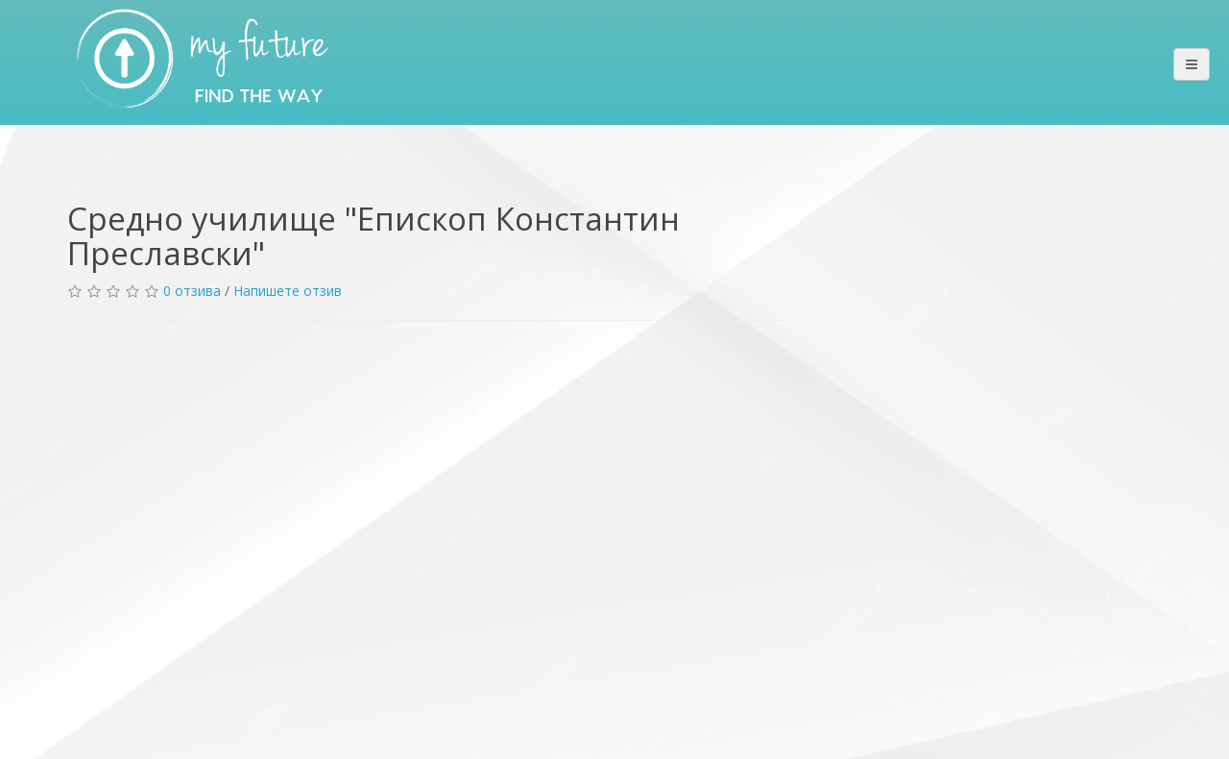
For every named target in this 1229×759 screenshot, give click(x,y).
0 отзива (192, 291)
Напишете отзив (287, 291)
